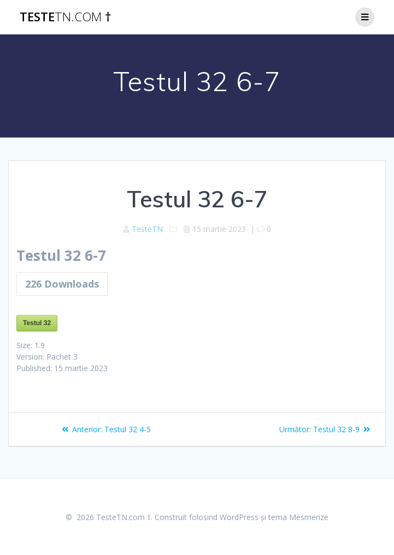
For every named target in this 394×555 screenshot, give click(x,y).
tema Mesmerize (298, 517)
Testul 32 (37, 323)
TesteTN (147, 229)
